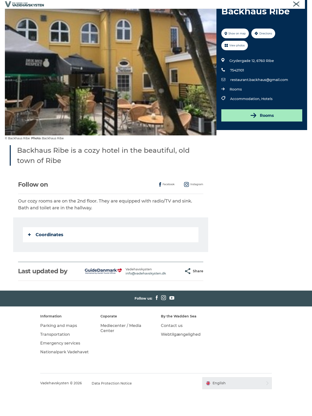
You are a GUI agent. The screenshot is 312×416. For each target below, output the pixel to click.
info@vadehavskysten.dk (134, 296)
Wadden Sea (164, 15)
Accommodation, (245, 122)
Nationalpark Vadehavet (65, 375)
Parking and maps (59, 348)
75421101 (237, 93)
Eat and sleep (195, 15)
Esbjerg (101, 15)
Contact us (172, 348)
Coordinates (45, 258)
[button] (168, 294)
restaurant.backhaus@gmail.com (259, 103)
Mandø (138, 15)
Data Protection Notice (112, 406)
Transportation (56, 357)
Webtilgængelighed (181, 357)
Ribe (82, 15)
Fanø (120, 15)
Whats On (224, 15)
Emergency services (61, 366)
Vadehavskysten (295, 4)
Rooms (236, 112)
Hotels (267, 122)
